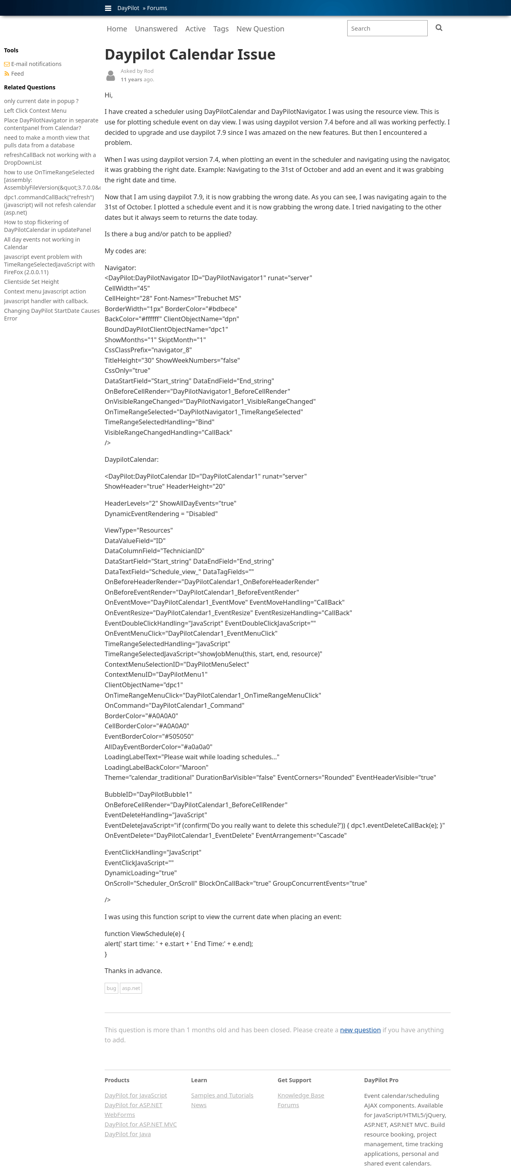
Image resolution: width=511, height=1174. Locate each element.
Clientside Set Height (31, 281)
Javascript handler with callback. (46, 301)
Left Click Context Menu (35, 110)
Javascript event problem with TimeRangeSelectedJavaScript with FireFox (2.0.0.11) (49, 264)
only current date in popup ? (41, 101)
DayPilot (128, 8)
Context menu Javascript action (45, 291)
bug (111, 988)
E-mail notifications (36, 64)
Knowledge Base (301, 1095)
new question (360, 1029)
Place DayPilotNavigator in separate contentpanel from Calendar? (51, 124)
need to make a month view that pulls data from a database (46, 141)
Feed (17, 73)
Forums (157, 8)
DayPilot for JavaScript (136, 1095)
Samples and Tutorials (222, 1095)
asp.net (131, 988)
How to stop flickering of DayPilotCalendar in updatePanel (47, 226)
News (199, 1105)
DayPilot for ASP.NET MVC (141, 1124)
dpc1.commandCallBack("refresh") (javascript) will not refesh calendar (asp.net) (50, 204)
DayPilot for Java (128, 1134)
